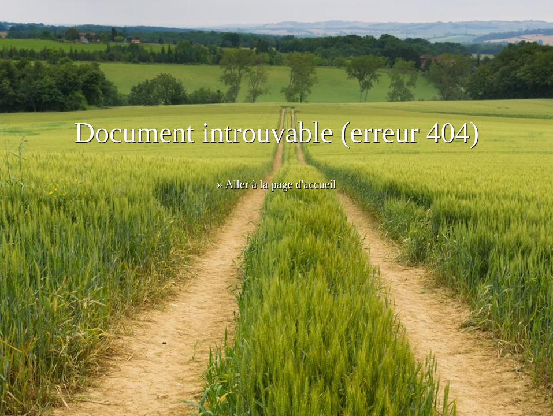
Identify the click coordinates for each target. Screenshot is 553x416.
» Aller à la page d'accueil (276, 184)
